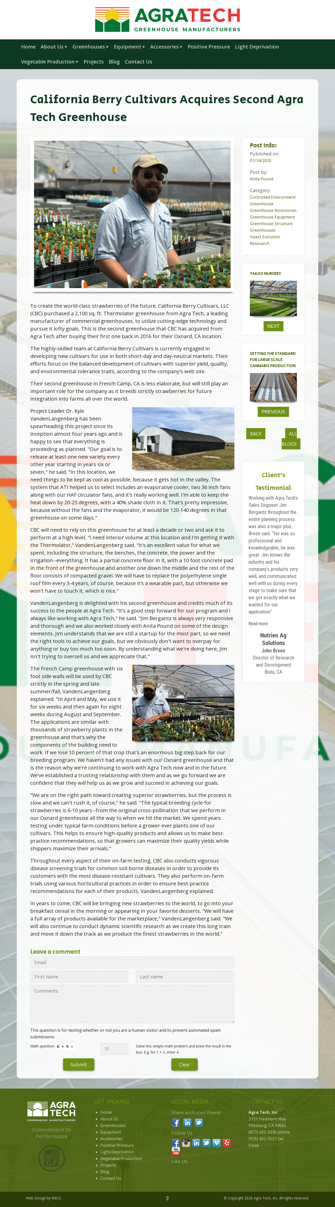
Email (254, 1145)
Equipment (129, 46)
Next (273, 326)
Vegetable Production (50, 61)
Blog (114, 61)
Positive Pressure (209, 46)
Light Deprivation (257, 46)
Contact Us (138, 61)
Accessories (166, 46)
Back (256, 434)
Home (28, 46)
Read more (258, 623)
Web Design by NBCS (43, 1198)
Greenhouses (90, 46)
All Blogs (289, 439)
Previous (273, 411)
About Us (54, 46)
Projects (94, 61)
